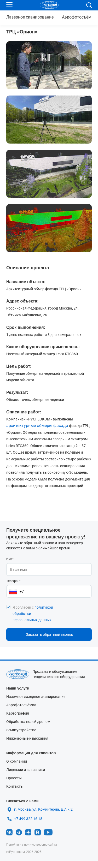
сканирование (30, 17)
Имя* (10, 559)
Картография (17, 713)
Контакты (15, 786)
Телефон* (13, 581)
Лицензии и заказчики (25, 770)
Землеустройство (21, 730)
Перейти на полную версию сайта (31, 844)
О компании (16, 761)
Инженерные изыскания (27, 738)
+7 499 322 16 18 (28, 817)
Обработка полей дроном (28, 722)
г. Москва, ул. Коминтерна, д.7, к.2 (43, 809)
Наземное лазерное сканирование (35, 696)
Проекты (14, 778)
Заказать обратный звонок (49, 634)
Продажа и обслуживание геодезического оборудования (58, 674)
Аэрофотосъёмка (79, 17)
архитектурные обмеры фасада (37, 425)
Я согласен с (33, 613)
